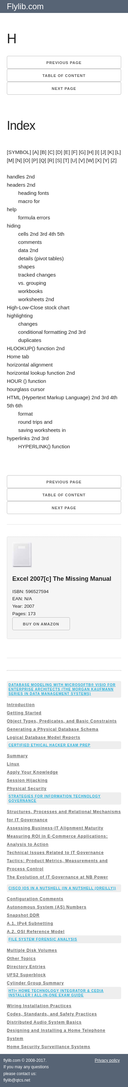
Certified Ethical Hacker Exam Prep (49, 745)
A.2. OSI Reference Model (36, 931)
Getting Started (24, 713)
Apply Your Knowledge (32, 772)
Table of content (63, 76)
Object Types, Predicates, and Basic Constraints (62, 721)
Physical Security (26, 788)
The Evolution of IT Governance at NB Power (57, 877)
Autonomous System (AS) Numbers (46, 907)
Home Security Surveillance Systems (48, 1046)
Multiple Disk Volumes (32, 950)
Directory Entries (26, 966)
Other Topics (21, 958)
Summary (17, 756)
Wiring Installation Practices (39, 1006)
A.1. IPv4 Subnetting (30, 923)
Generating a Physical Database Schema (52, 729)
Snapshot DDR (23, 915)
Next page (64, 89)
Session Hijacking (27, 780)
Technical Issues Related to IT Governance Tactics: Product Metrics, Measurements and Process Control (57, 860)
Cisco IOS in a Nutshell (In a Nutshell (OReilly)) (62, 888)
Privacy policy (107, 1060)
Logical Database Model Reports (43, 737)
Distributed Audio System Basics (44, 1022)
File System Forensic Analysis (43, 939)
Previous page (64, 63)
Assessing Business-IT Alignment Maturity (55, 828)
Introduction (21, 704)
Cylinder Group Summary (35, 983)
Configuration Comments (35, 899)
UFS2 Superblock (26, 975)
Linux (13, 764)
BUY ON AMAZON (41, 624)
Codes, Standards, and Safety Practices (52, 1014)
